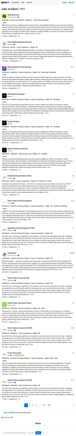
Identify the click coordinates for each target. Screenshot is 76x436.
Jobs (23, 2)
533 (49, 405)
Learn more (31, 433)
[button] (39, 33)
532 (44, 405)
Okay (38, 433)
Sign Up (71, 2)
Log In (64, 2)
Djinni (5, 2)
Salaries (29, 2)
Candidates (15, 2)
